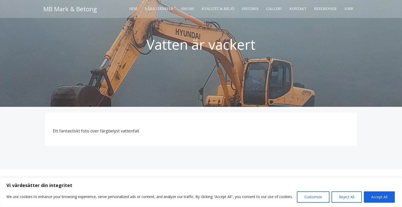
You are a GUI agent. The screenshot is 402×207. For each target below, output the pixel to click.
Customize (313, 196)
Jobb (349, 9)
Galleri (274, 9)
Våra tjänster (159, 9)
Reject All (346, 196)
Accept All (379, 196)
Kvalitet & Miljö (218, 9)
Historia (250, 9)
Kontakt (298, 9)
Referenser (325, 9)
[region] (201, 192)
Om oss (187, 9)
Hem (133, 9)
